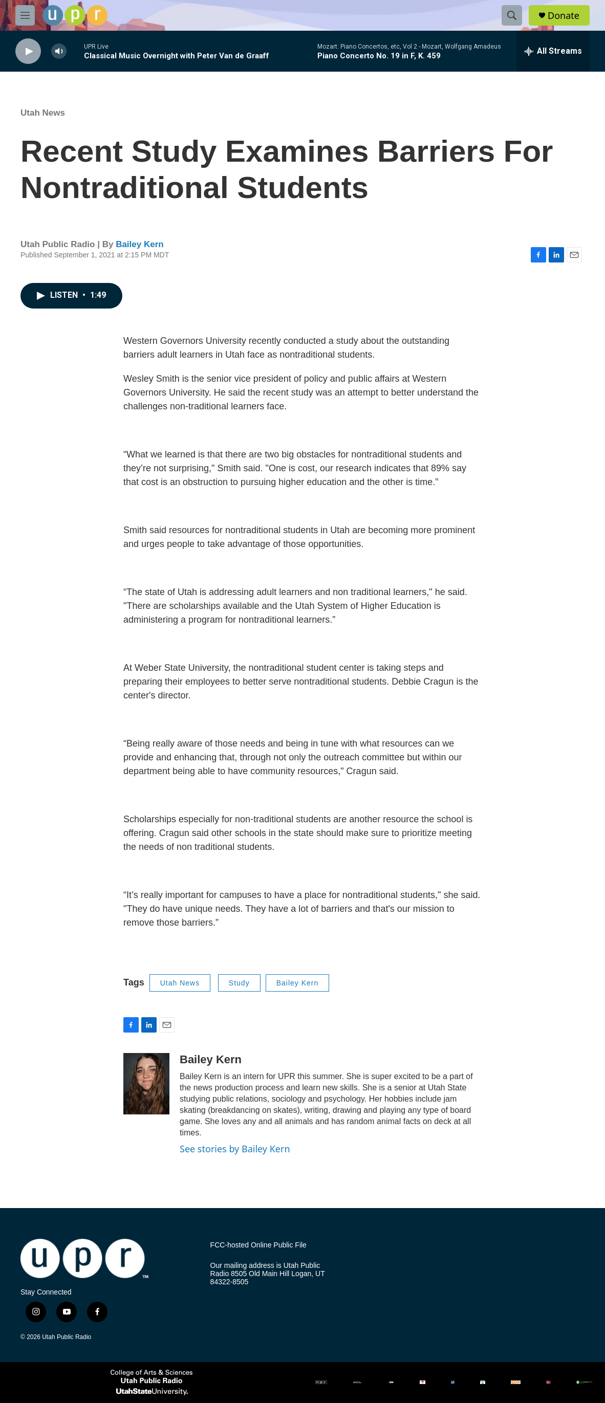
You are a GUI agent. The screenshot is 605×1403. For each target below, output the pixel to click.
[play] (28, 51)
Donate (563, 15)
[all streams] (553, 51)
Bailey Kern (140, 244)
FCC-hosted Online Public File (258, 1245)
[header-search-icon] (512, 15)
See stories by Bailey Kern (235, 1149)
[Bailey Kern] (146, 1083)
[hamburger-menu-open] (25, 15)
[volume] (59, 51)
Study (239, 983)
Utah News (42, 113)
